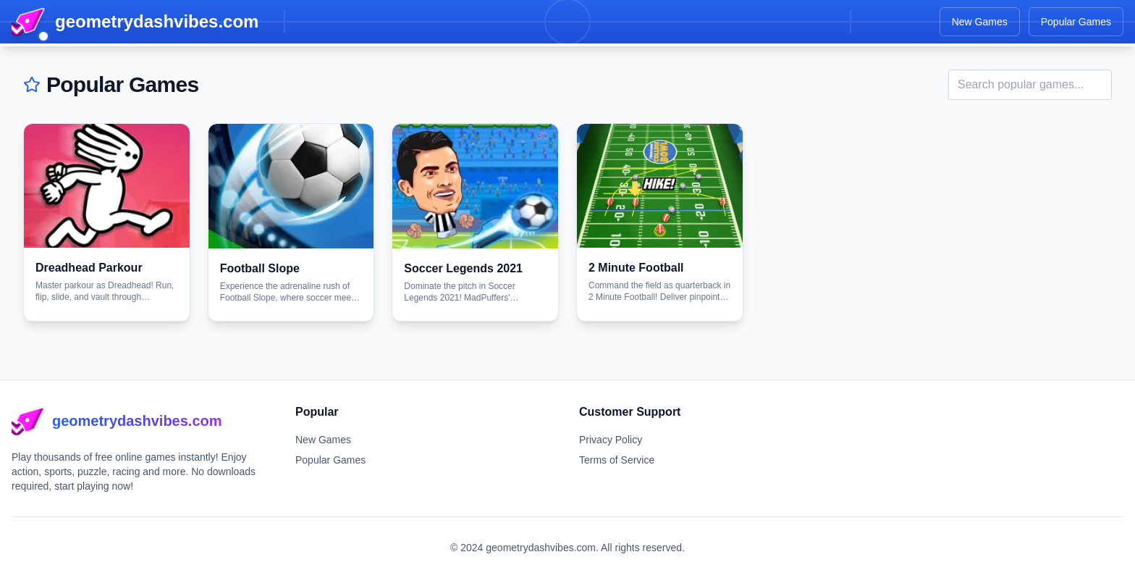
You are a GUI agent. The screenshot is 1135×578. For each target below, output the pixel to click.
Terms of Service (616, 460)
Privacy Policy (610, 439)
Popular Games (1076, 22)
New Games (980, 22)
